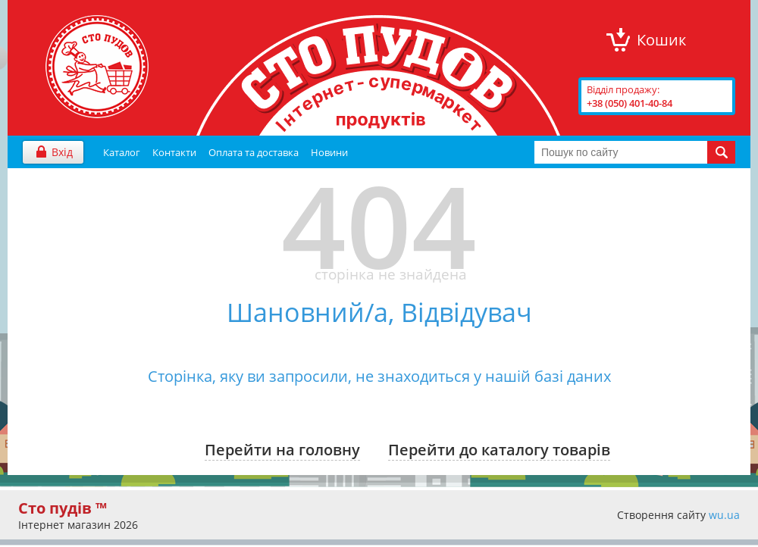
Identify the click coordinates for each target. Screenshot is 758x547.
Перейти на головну (282, 449)
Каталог (121, 152)
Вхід (62, 152)
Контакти (174, 152)
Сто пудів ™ (62, 508)
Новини (329, 152)
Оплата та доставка (253, 152)
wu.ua (724, 515)
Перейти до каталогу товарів (499, 449)
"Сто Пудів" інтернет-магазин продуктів (97, 66)
